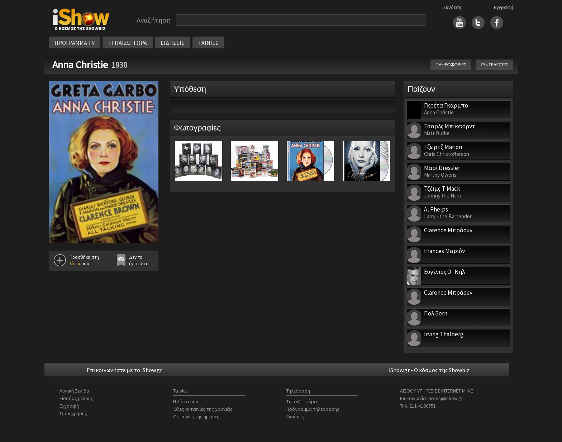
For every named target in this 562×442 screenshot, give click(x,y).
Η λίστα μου (185, 401)
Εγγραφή (503, 7)
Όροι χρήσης (73, 413)
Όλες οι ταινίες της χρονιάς (203, 409)
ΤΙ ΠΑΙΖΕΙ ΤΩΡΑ (127, 42)
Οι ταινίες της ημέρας (196, 416)
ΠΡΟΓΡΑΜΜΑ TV (74, 42)
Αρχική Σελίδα (74, 391)
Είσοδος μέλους (76, 398)
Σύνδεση (452, 7)
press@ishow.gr (445, 398)
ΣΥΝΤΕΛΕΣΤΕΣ (494, 65)
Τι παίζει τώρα (301, 401)
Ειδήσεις (295, 416)
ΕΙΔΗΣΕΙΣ (173, 42)
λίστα (75, 264)
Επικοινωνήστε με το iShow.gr (124, 370)
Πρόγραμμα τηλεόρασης (312, 409)
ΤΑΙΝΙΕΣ (208, 42)
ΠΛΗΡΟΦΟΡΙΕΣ (450, 65)
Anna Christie (80, 64)
